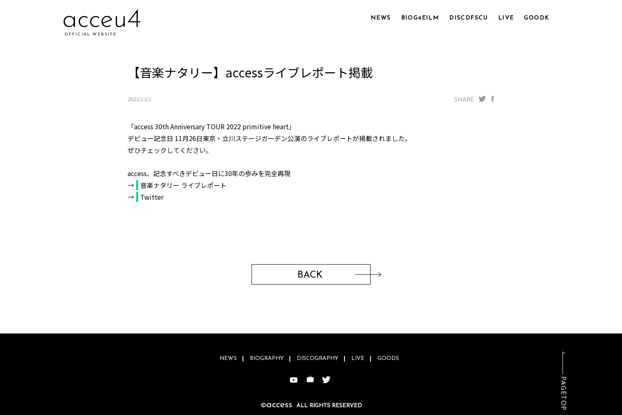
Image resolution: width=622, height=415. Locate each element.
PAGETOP (563, 393)
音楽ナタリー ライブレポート (183, 185)
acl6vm (102, 20)
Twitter (151, 197)
